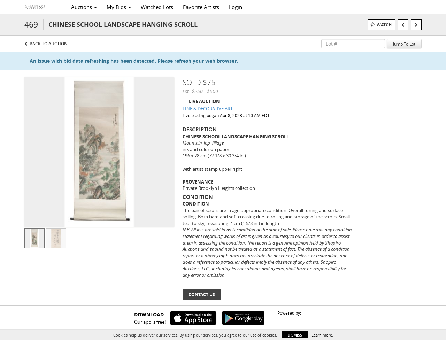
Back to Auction (48, 44)
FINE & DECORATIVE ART (208, 109)
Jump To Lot (404, 44)
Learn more (322, 335)
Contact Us (202, 295)
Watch (384, 25)
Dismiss (294, 335)
